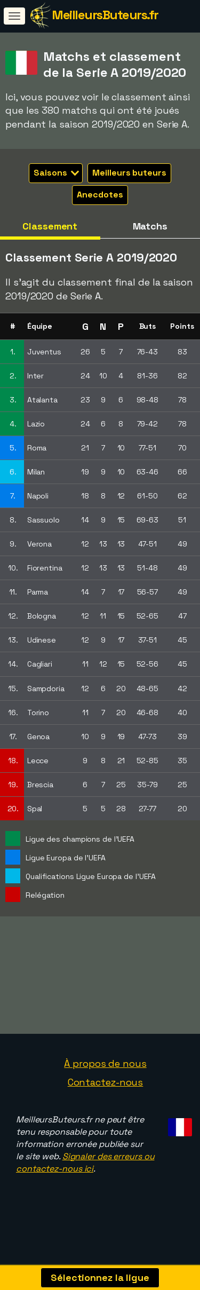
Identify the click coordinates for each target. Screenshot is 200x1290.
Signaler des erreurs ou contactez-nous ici (85, 1174)
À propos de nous (105, 1075)
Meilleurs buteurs (129, 172)
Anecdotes (100, 194)
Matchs (150, 226)
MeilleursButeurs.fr (105, 14)
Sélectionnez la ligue (100, 1277)
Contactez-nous (105, 1094)
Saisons (56, 172)
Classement (49, 226)
